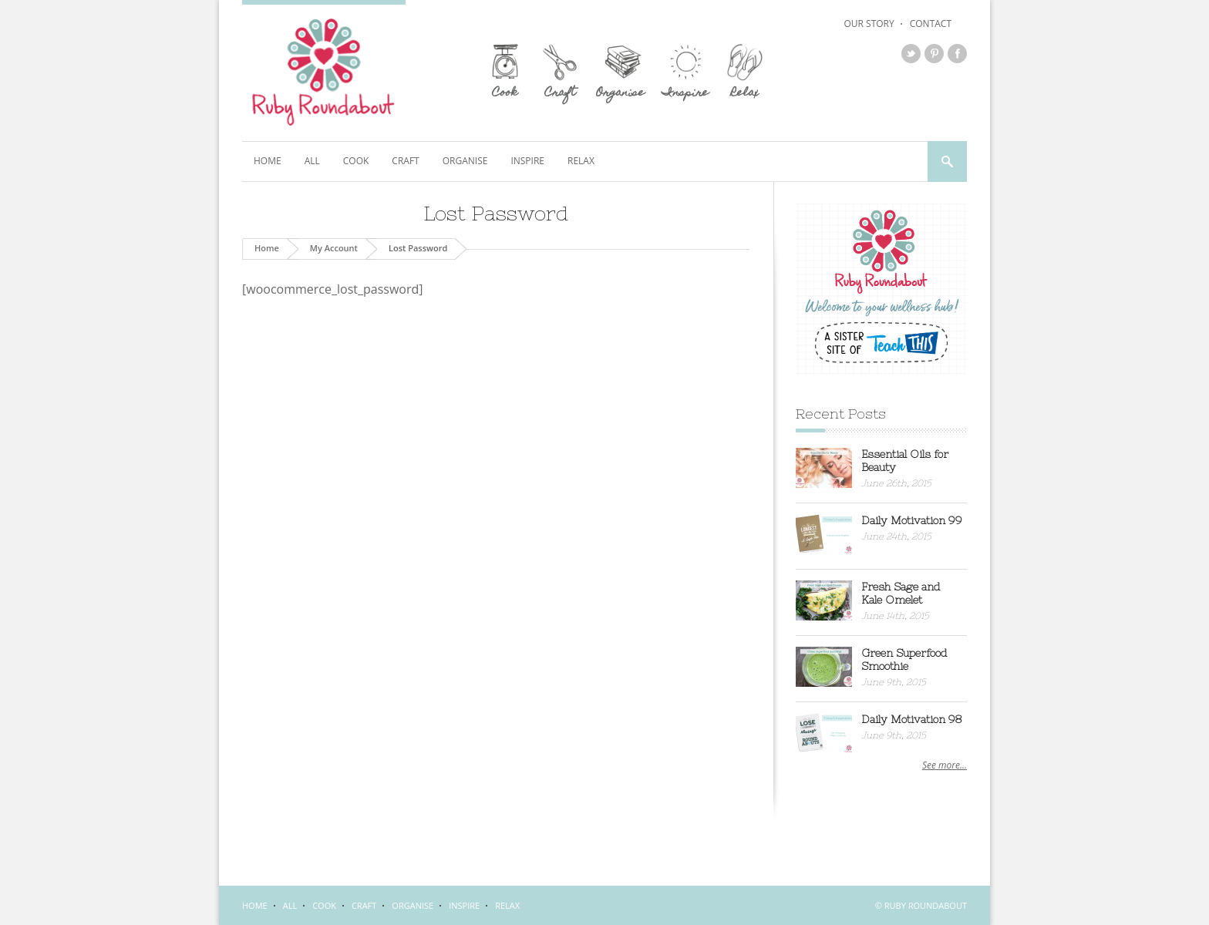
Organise (465, 160)
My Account (334, 248)
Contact (930, 23)
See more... (944, 765)
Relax (580, 160)
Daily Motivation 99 (911, 520)
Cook (356, 160)
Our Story (869, 23)
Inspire (527, 160)
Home (267, 160)
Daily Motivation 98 (911, 719)
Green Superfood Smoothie (904, 659)
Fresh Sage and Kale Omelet (901, 593)
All (312, 160)
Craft (405, 160)
